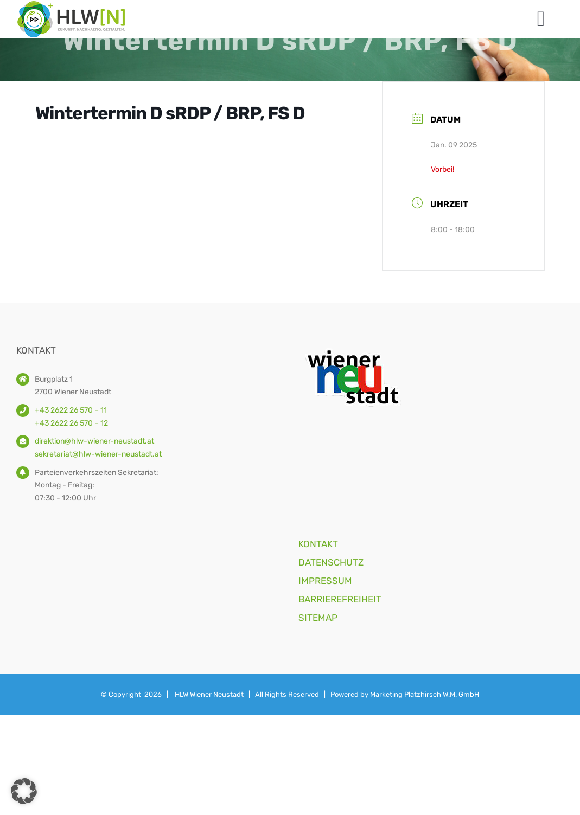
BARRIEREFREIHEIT (339, 599)
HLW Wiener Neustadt (209, 694)
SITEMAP (317, 617)
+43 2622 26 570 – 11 (71, 410)
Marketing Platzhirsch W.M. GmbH (424, 694)
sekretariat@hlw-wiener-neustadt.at (98, 454)
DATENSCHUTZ (331, 562)
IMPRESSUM (325, 580)
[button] (24, 791)
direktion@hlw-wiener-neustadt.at (94, 441)
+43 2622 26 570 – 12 (71, 423)
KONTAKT (318, 543)
